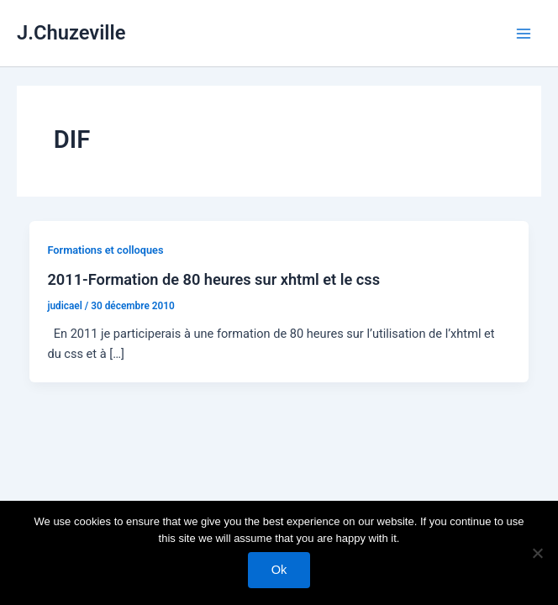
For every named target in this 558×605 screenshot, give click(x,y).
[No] (537, 552)
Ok (279, 569)
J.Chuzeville (71, 33)
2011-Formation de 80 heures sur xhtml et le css (213, 279)
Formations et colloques (105, 250)
